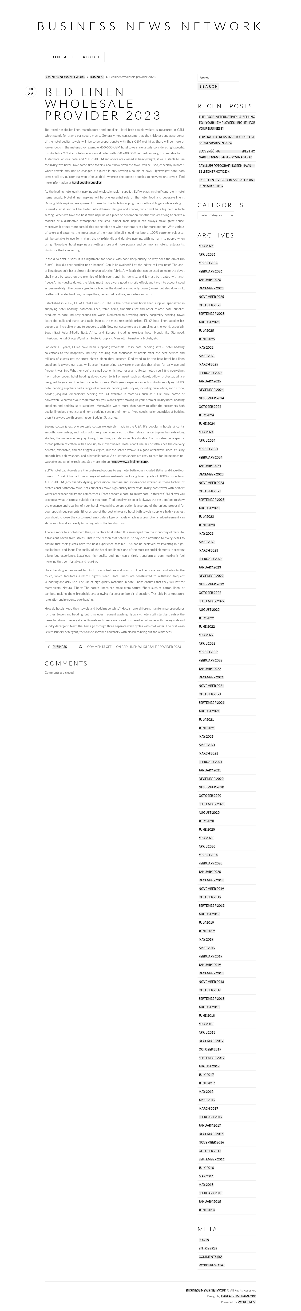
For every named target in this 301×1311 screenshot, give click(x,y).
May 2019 (206, 939)
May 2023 (206, 533)
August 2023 (209, 508)
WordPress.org (212, 1265)
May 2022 (206, 635)
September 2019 (212, 905)
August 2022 (209, 609)
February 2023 (210, 559)
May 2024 (206, 432)
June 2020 (207, 829)
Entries (208, 1248)
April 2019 (207, 948)
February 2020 (210, 863)
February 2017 (210, 1117)
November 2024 (211, 398)
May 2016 (206, 1176)
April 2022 (207, 643)
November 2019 (211, 889)
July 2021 (206, 719)
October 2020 (210, 795)
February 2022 (210, 660)
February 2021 (210, 762)
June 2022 (207, 626)
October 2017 (210, 1049)
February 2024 (210, 457)
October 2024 (210, 406)
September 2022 (212, 601)
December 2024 (211, 390)
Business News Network (150, 26)
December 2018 (211, 973)
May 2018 (206, 1024)
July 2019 (206, 922)
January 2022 (210, 669)
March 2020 (208, 855)
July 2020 (206, 821)
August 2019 (209, 914)
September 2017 (212, 1058)
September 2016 (212, 1159)
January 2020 (210, 872)
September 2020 (212, 804)
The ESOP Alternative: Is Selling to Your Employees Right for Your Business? (227, 122)
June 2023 (207, 525)
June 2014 (207, 1210)
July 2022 (206, 618)
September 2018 (212, 998)
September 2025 (212, 313)
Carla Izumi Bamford (238, 1296)
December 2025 (211, 288)
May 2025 (206, 347)
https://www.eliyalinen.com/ (129, 461)
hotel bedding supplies (87, 182)
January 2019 (210, 965)
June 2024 (207, 423)
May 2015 (206, 1185)
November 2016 (211, 1142)
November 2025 (211, 297)
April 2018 (207, 1032)
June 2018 (207, 1015)
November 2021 (211, 686)
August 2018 (209, 1007)
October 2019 (210, 897)
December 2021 (211, 677)
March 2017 (208, 1108)
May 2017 (206, 1091)
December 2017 (211, 1041)
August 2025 (209, 322)
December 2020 (211, 779)
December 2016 (211, 1134)
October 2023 (210, 491)
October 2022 (210, 593)
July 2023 (206, 516)
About (92, 57)
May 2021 (206, 736)
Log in (204, 1240)
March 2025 (208, 364)
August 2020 (209, 812)
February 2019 (210, 956)
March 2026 (208, 263)
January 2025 (210, 381)
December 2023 (211, 474)
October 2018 (210, 990)
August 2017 (209, 1066)
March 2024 (208, 449)
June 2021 (207, 728)
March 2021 (208, 753)
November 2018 (211, 982)
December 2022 (211, 576)
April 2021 (207, 745)
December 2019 (211, 880)
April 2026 (207, 254)
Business (97, 77)
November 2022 (211, 584)
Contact (62, 57)
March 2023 (208, 550)
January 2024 (210, 466)
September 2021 (212, 702)
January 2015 (210, 1201)
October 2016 (210, 1151)
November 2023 (211, 483)
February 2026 (210, 271)
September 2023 (212, 500)
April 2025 (207, 356)
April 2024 (207, 440)
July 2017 (206, 1075)
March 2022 (208, 652)
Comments (210, 1257)
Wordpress (247, 1302)
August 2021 (209, 711)
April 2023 (207, 542)
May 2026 (206, 246)
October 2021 (210, 694)
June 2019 (207, 931)
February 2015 (210, 1193)
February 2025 (210, 373)
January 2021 (210, 770)
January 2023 (210, 567)
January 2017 (210, 1125)
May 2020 (206, 838)
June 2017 (207, 1083)
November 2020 (211, 787)
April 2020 (207, 846)
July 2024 (206, 415)
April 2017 (207, 1100)
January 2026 (210, 280)
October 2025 (210, 305)
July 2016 (206, 1168)
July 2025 (206, 330)
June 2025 (207, 339)
